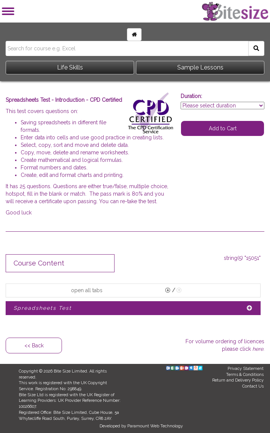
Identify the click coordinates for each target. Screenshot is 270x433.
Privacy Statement (246, 368)
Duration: (191, 96)
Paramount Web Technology (155, 426)
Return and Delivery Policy (238, 380)
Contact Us (253, 386)
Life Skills (70, 67)
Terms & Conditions (245, 374)
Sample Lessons (200, 67)
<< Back (34, 345)
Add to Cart (223, 128)
